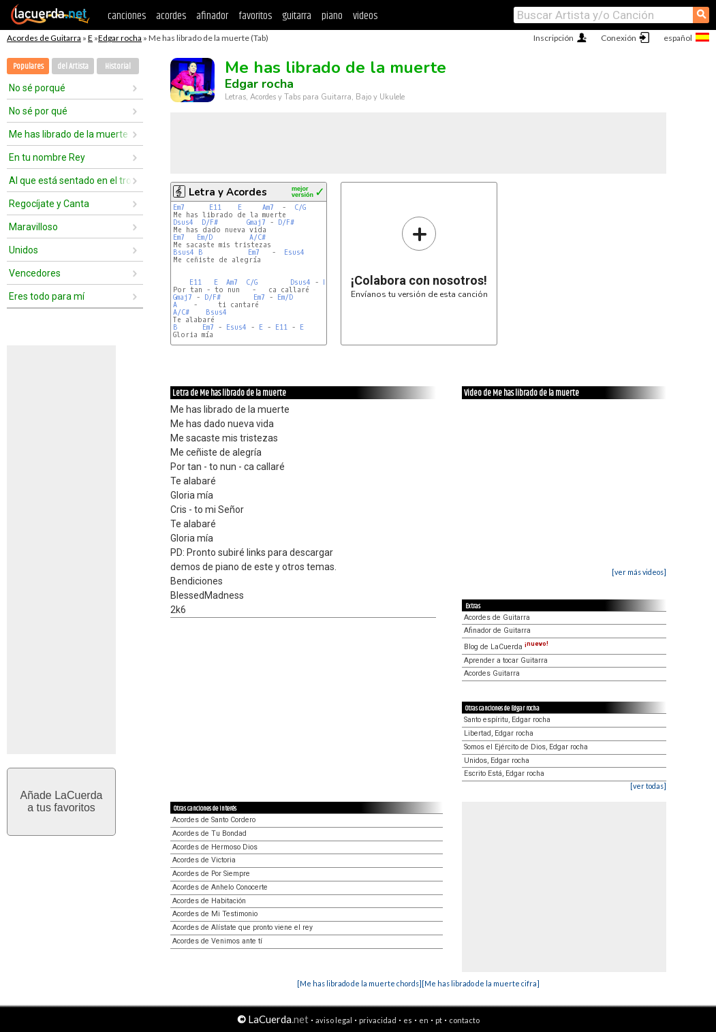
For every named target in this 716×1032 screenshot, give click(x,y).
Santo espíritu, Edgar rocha (507, 719)
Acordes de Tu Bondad (209, 833)
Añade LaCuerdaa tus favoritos (61, 801)
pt (438, 1020)
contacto (464, 1020)
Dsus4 (183, 222)
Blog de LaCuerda (506, 646)
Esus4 (294, 252)
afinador (212, 16)
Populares (28, 66)
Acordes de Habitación (209, 900)
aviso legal (333, 1020)
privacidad (377, 1020)
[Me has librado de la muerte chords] (359, 983)
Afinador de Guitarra (497, 630)
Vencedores (35, 273)
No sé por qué (38, 111)
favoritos (255, 16)
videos (365, 16)
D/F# (210, 222)
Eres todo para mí (46, 296)
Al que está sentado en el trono (70, 180)
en (424, 1020)
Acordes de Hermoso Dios (215, 847)
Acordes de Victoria (204, 860)
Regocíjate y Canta (49, 203)
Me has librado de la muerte (68, 134)
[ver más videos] (639, 571)
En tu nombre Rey (47, 157)
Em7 (179, 207)
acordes (171, 16)
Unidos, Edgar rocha (496, 760)
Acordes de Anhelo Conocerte (220, 887)
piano (332, 16)
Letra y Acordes (228, 192)
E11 (215, 207)
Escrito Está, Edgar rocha (504, 773)
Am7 (268, 207)
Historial (118, 66)
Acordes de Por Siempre (211, 873)
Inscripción (553, 38)
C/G (300, 207)
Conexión (618, 38)
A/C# (257, 237)
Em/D (205, 237)
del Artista (73, 66)
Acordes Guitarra (492, 673)
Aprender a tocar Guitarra (506, 660)
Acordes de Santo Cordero (213, 819)
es (407, 1020)
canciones (127, 16)
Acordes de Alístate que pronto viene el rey (242, 927)
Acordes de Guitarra (44, 38)
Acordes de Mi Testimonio (215, 913)
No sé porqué (37, 87)
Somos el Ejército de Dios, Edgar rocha (526, 746)
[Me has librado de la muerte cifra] (481, 983)
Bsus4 (183, 252)
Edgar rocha (120, 38)
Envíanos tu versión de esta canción (419, 257)
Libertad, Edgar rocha (498, 733)
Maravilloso (33, 226)
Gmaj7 (256, 222)
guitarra (296, 16)
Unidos (23, 250)
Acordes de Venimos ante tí (217, 941)
